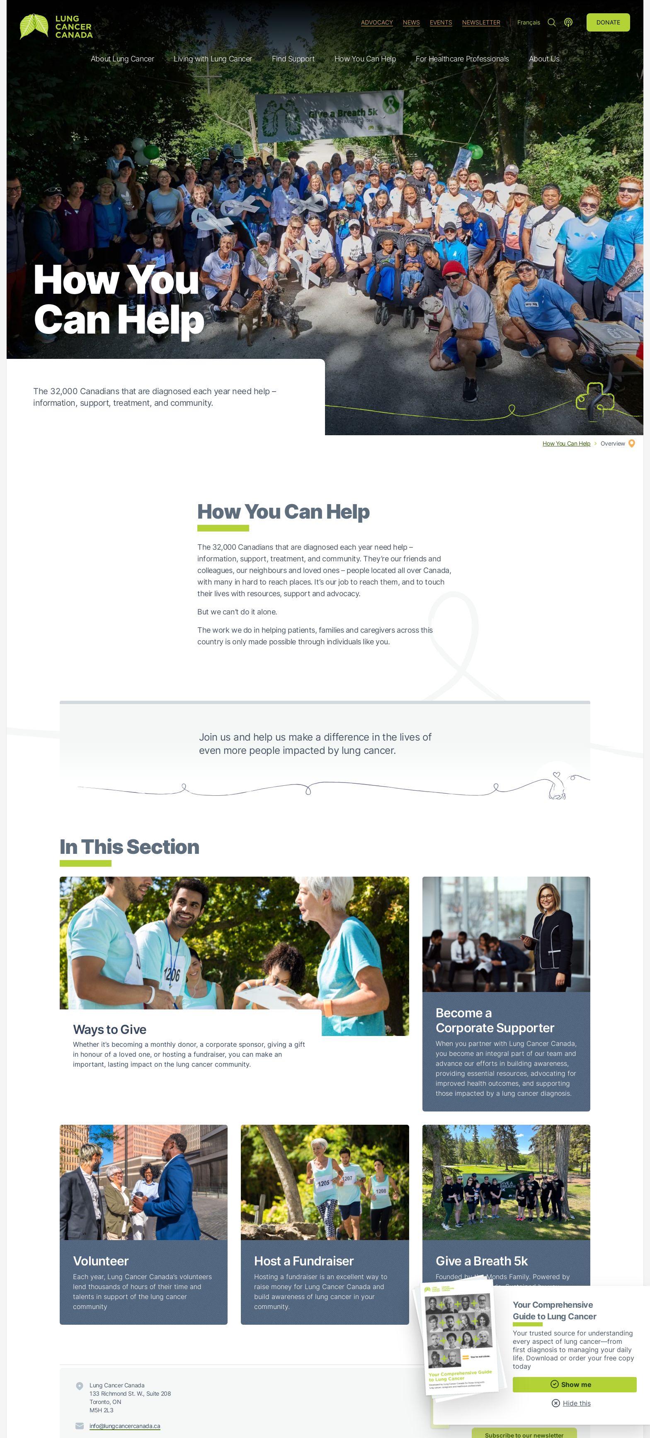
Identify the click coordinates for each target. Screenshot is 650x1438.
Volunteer (101, 1260)
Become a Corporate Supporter (495, 1020)
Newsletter (481, 22)
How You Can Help (566, 443)
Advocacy (377, 22)
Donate (608, 22)
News (411, 22)
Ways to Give (109, 1029)
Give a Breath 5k (482, 1260)
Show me (571, 1384)
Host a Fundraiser (304, 1260)
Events (441, 22)
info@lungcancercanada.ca (125, 1425)
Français (528, 22)
